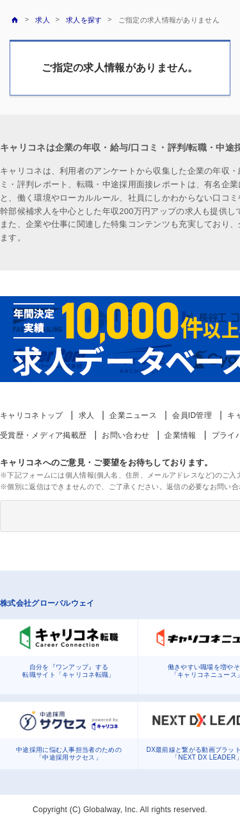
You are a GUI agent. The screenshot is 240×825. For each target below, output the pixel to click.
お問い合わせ (125, 435)
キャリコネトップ (31, 415)
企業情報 (180, 435)
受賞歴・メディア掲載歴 (43, 435)
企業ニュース (133, 415)
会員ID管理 (192, 415)
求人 (87, 415)
